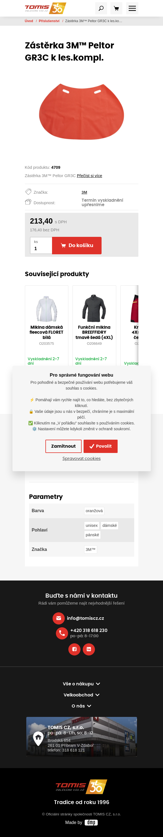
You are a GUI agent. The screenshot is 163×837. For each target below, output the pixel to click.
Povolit (100, 446)
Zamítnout (63, 446)
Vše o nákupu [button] (78, 684)
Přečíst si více (89, 175)
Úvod (29, 21)
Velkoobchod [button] (78, 695)
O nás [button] (78, 706)
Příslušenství (49, 21)
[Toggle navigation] (101, 8)
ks (36, 242)
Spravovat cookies (82, 459)
